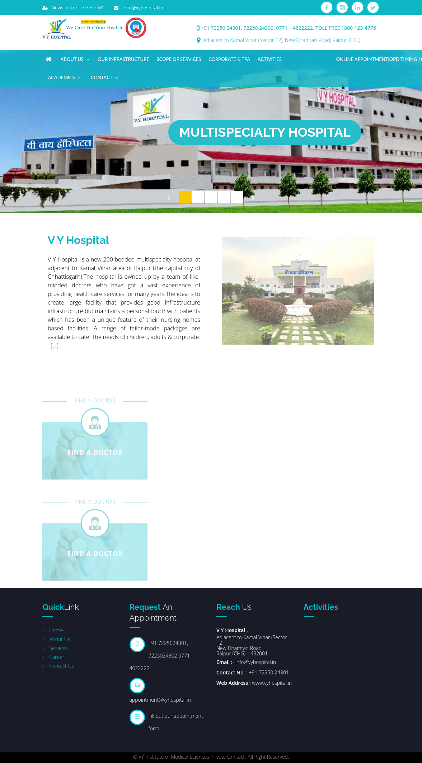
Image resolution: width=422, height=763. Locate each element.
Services (58, 648)
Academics (64, 76)
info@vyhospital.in (140, 7)
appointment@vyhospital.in (160, 699)
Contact (105, 76)
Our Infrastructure (123, 59)
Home (56, 630)
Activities (270, 59)
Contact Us (61, 666)
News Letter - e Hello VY (75, 7)
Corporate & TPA (229, 59)
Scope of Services (179, 59)
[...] (54, 346)
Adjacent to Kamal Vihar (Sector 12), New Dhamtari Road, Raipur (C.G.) (282, 40)
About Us (75, 58)
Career (56, 657)
